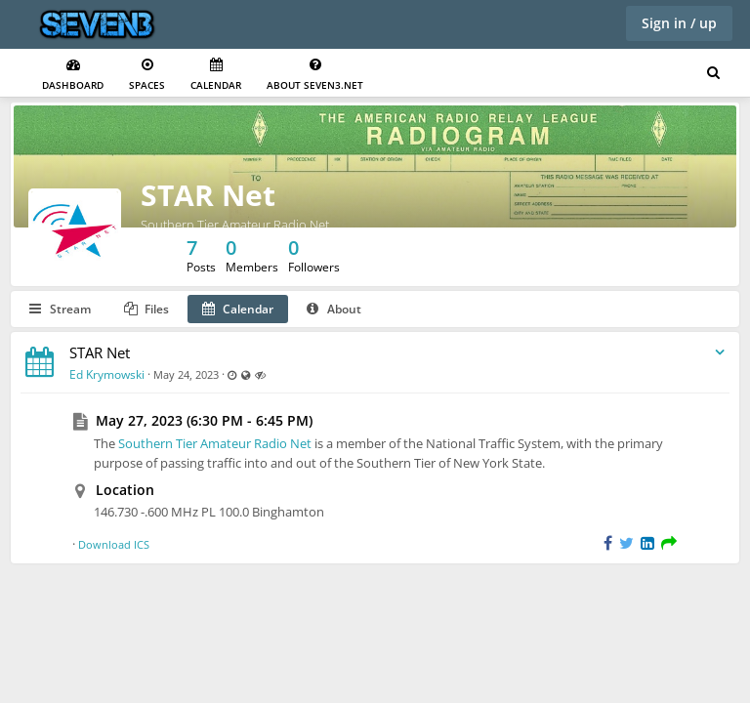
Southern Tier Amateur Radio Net (215, 443)
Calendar (215, 75)
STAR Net (208, 195)
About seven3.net (315, 75)
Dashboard (73, 75)
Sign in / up (679, 23)
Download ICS (113, 544)
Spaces (147, 75)
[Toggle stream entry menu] (719, 353)
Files (146, 309)
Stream (60, 309)
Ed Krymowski (107, 374)
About (334, 309)
